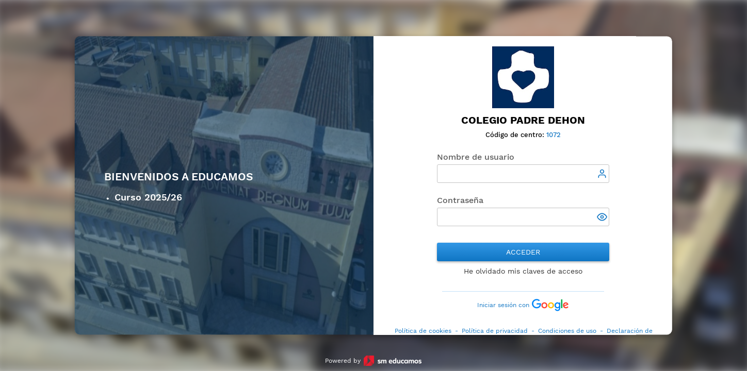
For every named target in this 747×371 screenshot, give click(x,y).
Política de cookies (423, 330)
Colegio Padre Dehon (523, 120)
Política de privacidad (495, 330)
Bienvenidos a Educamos (178, 177)
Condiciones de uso (567, 330)
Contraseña (460, 200)
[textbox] (523, 173)
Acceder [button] (523, 252)
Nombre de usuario (475, 157)
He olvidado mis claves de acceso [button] (523, 271)
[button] (602, 218)
